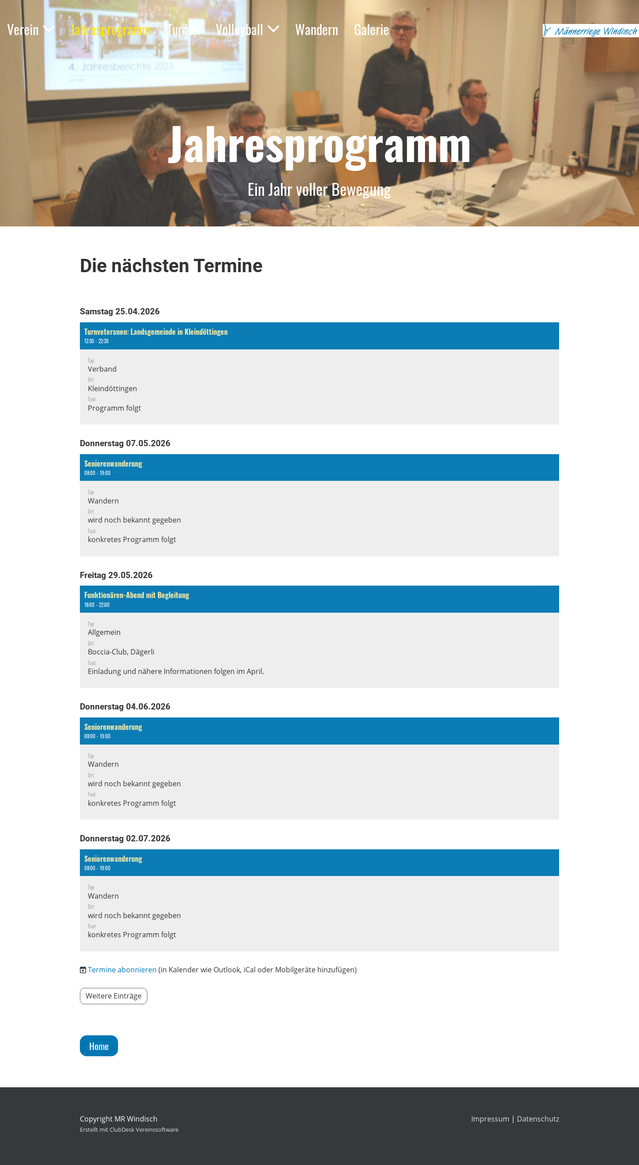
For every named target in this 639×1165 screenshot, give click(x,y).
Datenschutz (538, 1119)
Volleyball (247, 29)
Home (99, 1046)
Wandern (316, 29)
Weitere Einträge (114, 996)
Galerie (371, 29)
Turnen (183, 29)
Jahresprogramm (111, 29)
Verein (31, 29)
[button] (319, 373)
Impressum (490, 1119)
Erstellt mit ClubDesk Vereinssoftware (129, 1129)
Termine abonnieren (122, 970)
